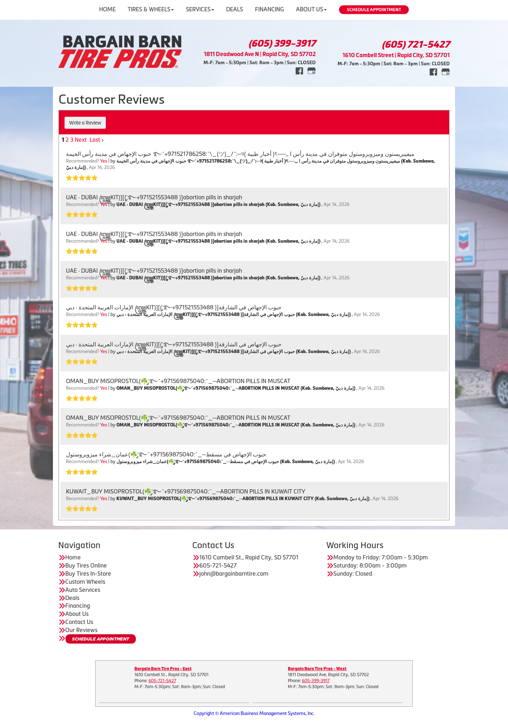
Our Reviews (81, 630)
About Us (311, 9)
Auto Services (82, 590)
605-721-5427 (162, 680)
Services (200, 9)
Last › (97, 139)
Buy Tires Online (86, 565)
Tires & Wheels (151, 9)
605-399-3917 (315, 680)
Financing (269, 9)
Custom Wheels (85, 581)
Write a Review (85, 123)
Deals (234, 9)
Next (81, 139)
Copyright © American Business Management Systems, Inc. (254, 713)
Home (107, 9)
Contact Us (79, 622)
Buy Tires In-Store (88, 573)
